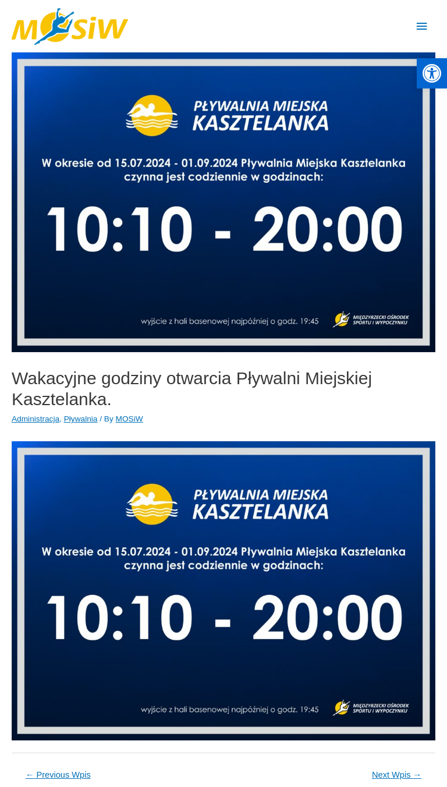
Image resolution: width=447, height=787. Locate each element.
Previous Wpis (58, 774)
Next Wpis (396, 774)
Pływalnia (81, 418)
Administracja (35, 418)
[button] (432, 73)
